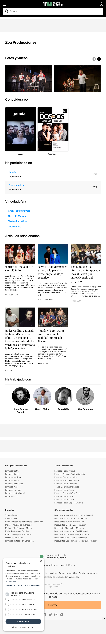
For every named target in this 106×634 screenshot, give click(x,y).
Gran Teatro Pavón (19, 210)
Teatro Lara (14, 226)
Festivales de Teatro (14, 537)
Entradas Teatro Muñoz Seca (67, 493)
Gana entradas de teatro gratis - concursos (24, 522)
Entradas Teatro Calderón (65, 483)
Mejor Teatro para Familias (17, 531)
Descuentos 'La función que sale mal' (71, 518)
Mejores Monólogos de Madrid (18, 528)
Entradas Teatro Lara (63, 496)
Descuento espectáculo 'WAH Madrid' (71, 531)
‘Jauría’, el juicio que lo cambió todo (19, 268)
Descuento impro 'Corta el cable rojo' (70, 537)
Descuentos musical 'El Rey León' (69, 522)
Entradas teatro (12, 471)
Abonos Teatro (11, 518)
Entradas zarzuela (13, 490)
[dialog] (23, 594)
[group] (28, 78)
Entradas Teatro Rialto (64, 499)
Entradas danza (12, 474)
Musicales (44, 565)
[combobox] (55, 11)
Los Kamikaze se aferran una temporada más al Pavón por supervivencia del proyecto (85, 274)
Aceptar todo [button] (23, 621)
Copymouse (53, 586)
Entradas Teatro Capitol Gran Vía (68, 503)
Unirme (53, 605)
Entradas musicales (13, 477)
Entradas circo (11, 496)
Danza (71, 565)
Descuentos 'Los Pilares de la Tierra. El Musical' (75, 541)
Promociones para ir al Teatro (18, 534)
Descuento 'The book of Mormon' (69, 528)
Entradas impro (11, 487)
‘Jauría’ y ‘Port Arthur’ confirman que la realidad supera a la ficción (51, 336)
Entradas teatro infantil (15, 493)
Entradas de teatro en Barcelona (19, 541)
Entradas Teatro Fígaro (64, 490)
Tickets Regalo (11, 515)
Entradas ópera (12, 480)
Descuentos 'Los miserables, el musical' (72, 534)
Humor (54, 565)
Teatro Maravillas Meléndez (66, 487)
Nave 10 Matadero (18, 216)
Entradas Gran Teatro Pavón (66, 480)
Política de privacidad (47, 573)
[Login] (101, 4)
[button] (99, 59)
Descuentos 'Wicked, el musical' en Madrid (73, 515)
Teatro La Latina (17, 221)
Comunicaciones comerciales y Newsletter (47, 577)
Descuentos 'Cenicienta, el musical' (70, 525)
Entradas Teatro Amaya (64, 471)
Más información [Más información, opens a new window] (12, 581)
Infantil (63, 565)
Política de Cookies (68, 573)
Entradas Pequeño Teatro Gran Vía (69, 474)
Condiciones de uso (88, 573)
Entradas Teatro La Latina (65, 477)
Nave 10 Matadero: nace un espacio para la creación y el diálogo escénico (52, 272)
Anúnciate (74, 577)
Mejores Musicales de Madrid (18, 525)
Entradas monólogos (14, 483)
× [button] (41, 561)
